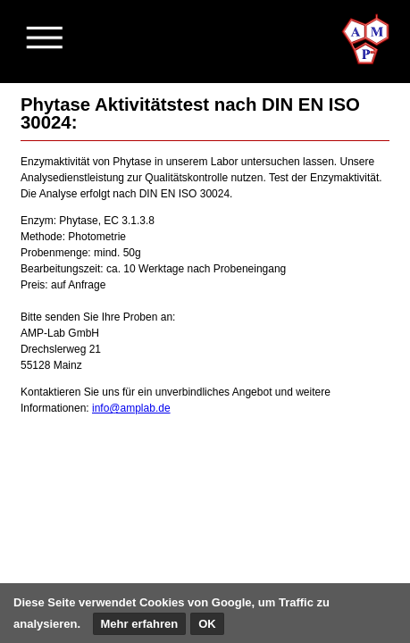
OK (207, 623)
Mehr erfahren (140, 623)
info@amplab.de (131, 408)
